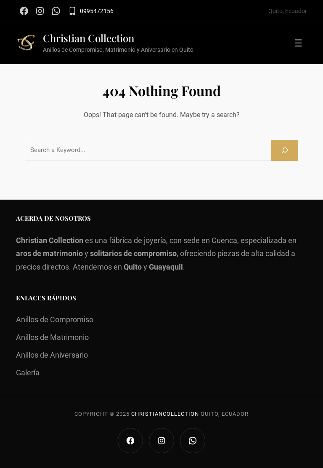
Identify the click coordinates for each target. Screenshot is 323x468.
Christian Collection (88, 38)
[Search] (284, 150)
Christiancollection (165, 414)
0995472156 (97, 11)
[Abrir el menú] (298, 43)
